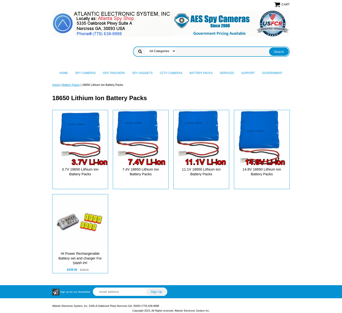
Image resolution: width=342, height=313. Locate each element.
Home (64, 73)
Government (272, 73)
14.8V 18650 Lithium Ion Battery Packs (261, 171)
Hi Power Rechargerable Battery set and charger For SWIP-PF (80, 258)
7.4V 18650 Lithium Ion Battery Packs (140, 171)
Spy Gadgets (142, 73)
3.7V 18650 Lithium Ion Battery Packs (80, 171)
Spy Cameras (85, 73)
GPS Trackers (114, 73)
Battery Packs (201, 73)
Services (227, 73)
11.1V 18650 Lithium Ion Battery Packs (201, 171)
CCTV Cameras (171, 73)
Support (248, 73)
